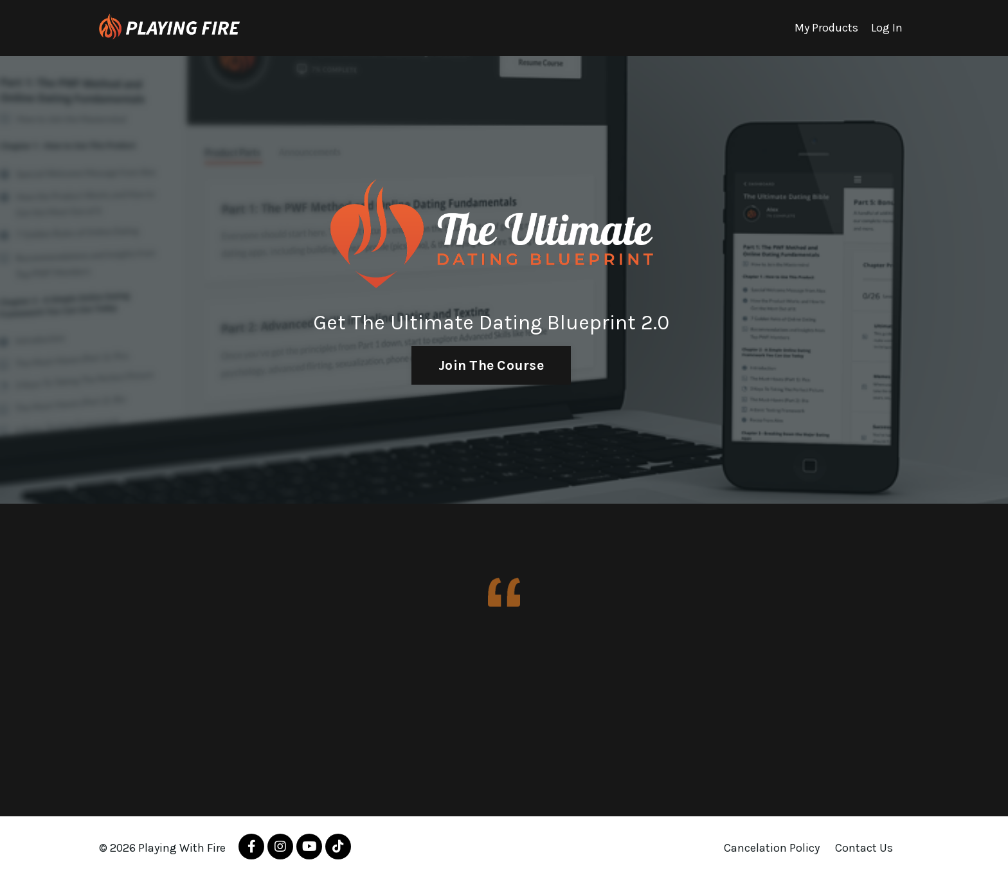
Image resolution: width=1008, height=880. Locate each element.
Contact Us (864, 848)
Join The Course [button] (491, 365)
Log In (887, 28)
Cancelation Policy (772, 848)
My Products (826, 28)
